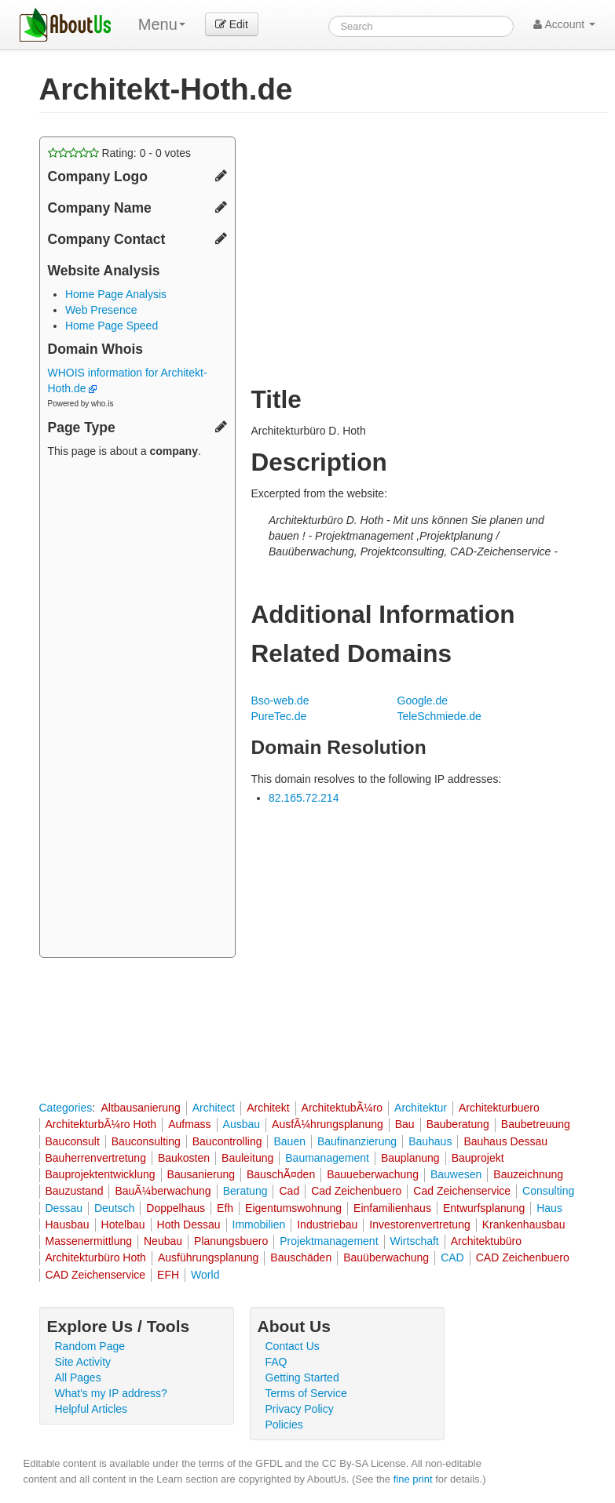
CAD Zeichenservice (96, 1274)
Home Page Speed (111, 325)
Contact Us (292, 1346)
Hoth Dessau (189, 1224)
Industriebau (327, 1224)
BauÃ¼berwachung (162, 1191)
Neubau (163, 1241)
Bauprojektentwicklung (101, 1174)
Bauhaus (430, 1141)
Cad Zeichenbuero (356, 1191)
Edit (231, 24)
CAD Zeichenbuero (522, 1257)
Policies (284, 1424)
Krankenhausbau (524, 1224)
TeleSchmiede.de (439, 716)
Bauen (289, 1141)
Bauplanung (410, 1158)
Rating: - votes (120, 153)
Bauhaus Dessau (505, 1141)
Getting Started (302, 1377)
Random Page (90, 1346)
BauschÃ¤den (281, 1174)
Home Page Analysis (116, 294)
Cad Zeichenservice (462, 1191)
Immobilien (259, 1224)
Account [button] (564, 24)
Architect (213, 1107)
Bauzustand (75, 1191)
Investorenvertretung (419, 1224)
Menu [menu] (161, 24)
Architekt (268, 1107)
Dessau (64, 1208)
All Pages (78, 1377)
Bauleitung (247, 1158)
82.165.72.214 (304, 798)
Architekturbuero (499, 1107)
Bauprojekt (478, 1158)
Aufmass (189, 1124)
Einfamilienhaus (392, 1208)
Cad (289, 1191)
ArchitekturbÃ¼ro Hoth (101, 1124)
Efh (225, 1208)
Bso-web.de (280, 700)
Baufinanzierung (357, 1141)
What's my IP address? (111, 1393)
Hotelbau (123, 1224)
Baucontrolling (227, 1141)
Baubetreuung (535, 1124)
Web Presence (101, 310)
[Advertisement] (137, 710)
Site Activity (83, 1362)
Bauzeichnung (528, 1174)
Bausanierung (201, 1174)
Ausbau (241, 1124)
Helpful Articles (91, 1409)
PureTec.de (279, 716)
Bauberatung (457, 1124)
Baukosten (184, 1158)
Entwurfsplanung (484, 1208)
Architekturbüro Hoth (96, 1257)
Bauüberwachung (386, 1257)
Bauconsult (73, 1141)
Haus (549, 1208)
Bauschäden (300, 1257)
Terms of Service (306, 1393)
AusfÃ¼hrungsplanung (327, 1124)
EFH (168, 1274)
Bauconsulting (146, 1141)
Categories (66, 1107)
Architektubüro (486, 1241)
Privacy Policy (299, 1409)
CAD (452, 1257)
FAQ (276, 1362)
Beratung (245, 1191)
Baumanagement (327, 1158)
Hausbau (68, 1224)
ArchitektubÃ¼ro (342, 1107)
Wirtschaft (414, 1241)
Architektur (420, 1107)
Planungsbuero (231, 1241)
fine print (413, 1479)
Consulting (548, 1191)
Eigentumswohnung (293, 1208)
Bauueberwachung (373, 1174)
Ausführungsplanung (208, 1257)
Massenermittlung (89, 1241)
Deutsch (114, 1208)
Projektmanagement (329, 1241)
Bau (405, 1124)
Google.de (422, 700)
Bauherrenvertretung (96, 1158)
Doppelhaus (175, 1208)
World (205, 1274)
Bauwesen (455, 1174)
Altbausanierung (140, 1107)
